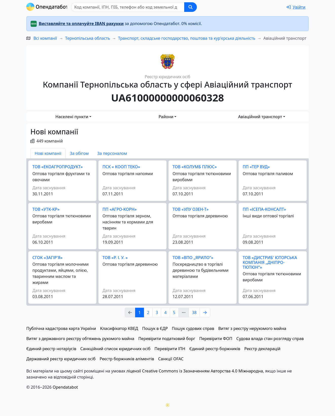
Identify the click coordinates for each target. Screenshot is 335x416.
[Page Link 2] (205, 312)
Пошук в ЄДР (155, 328)
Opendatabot (65, 387)
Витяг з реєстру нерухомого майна (252, 328)
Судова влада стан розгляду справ (270, 338)
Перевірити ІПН (170, 348)
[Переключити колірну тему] (167, 405)
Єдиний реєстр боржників (214, 348)
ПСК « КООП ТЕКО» (121, 167)
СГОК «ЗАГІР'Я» (47, 257)
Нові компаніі (48, 153)
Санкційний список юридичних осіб (115, 348)
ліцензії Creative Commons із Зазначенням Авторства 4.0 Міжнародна (194, 371)
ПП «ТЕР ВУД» (256, 167)
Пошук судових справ (193, 328)
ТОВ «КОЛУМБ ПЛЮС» (195, 167)
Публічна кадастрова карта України (61, 328)
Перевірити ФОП (215, 338)
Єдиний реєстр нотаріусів (51, 348)
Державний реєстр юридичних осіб (61, 359)
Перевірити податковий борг (166, 338)
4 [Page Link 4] (165, 312)
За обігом (79, 153)
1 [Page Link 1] (139, 312)
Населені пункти (71, 116)
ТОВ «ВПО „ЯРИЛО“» (193, 257)
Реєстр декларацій (262, 348)
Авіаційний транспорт (260, 116)
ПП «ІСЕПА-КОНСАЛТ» (264, 209)
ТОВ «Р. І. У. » (115, 257)
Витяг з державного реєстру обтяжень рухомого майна (80, 338)
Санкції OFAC (170, 359)
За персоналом (112, 153)
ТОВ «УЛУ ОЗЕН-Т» (190, 209)
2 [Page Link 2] (148, 312)
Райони (166, 116)
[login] (296, 7)
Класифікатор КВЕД (119, 328)
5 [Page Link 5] (174, 312)
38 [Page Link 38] (194, 312)
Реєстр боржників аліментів (127, 359)
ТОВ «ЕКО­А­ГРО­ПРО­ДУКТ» (57, 167)
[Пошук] (129, 7)
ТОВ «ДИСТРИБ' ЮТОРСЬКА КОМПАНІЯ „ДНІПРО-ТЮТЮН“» (270, 262)
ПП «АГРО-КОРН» (119, 209)
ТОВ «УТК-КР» (45, 209)
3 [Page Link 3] (157, 312)
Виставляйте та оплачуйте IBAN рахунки (81, 23)
